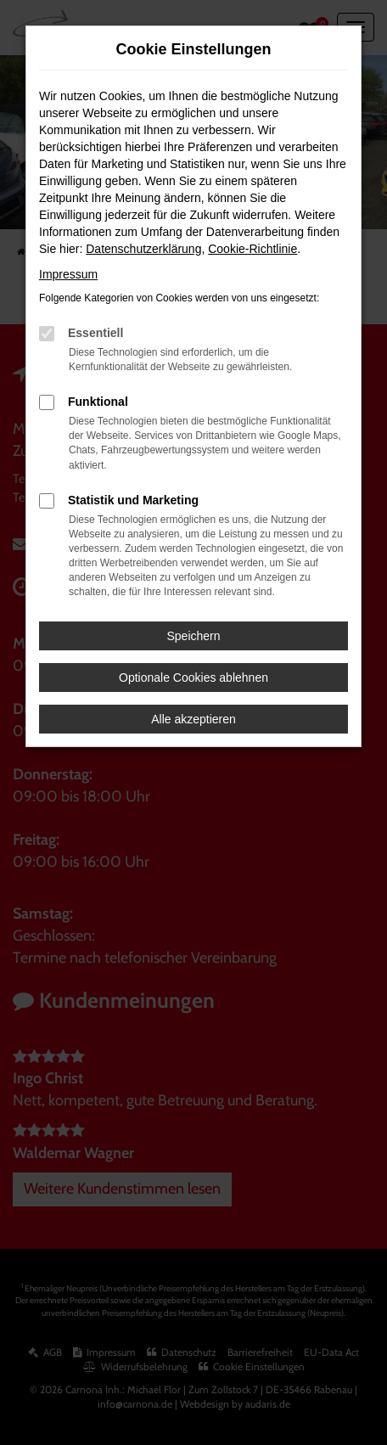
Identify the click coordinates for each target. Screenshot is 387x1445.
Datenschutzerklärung (143, 249)
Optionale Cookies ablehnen (193, 677)
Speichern (193, 636)
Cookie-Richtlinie (252, 249)
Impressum (68, 274)
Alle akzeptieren (193, 719)
